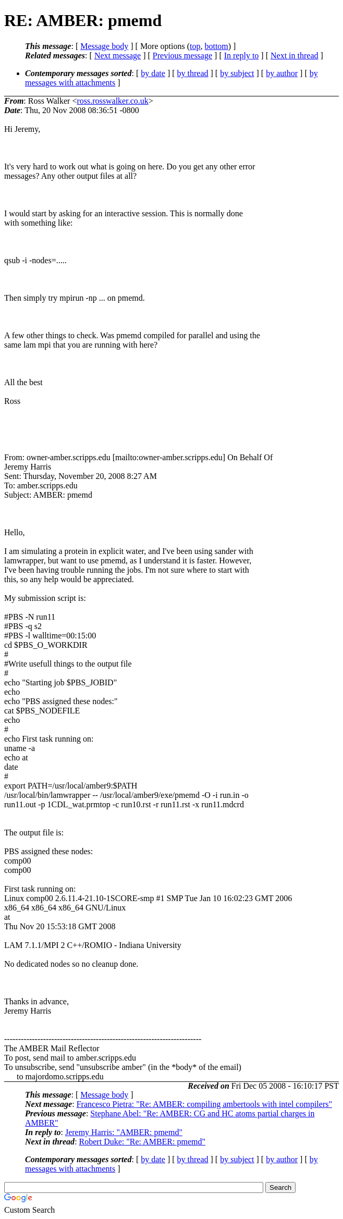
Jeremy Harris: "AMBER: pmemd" (123, 1132)
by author (282, 73)
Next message (117, 55)
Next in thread (294, 55)
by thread (193, 73)
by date (153, 73)
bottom (216, 46)
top (195, 46)
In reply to (241, 55)
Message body (104, 46)
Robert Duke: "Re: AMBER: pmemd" (142, 1141)
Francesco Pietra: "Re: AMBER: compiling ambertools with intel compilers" (204, 1104)
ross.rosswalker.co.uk (112, 100)
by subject (237, 73)
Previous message (182, 55)
